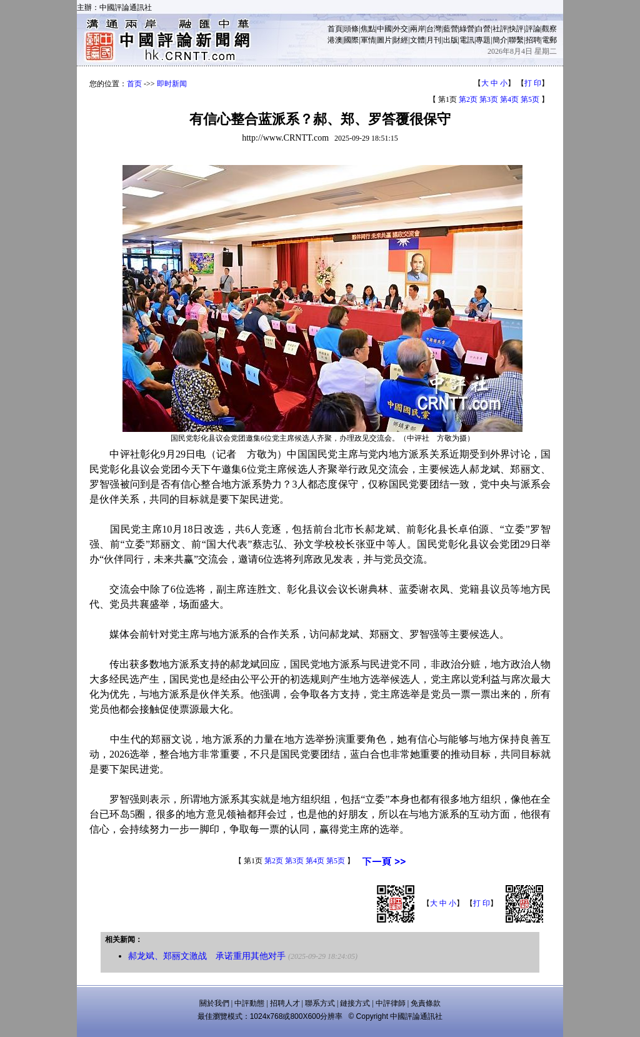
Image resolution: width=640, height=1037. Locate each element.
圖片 (384, 40)
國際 (351, 40)
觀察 (549, 28)
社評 (500, 28)
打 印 (532, 83)
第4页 (509, 99)
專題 (483, 40)
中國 (384, 28)
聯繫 (516, 40)
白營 (483, 28)
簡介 (500, 40)
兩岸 (417, 28)
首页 (134, 83)
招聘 (533, 40)
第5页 (530, 99)
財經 (400, 40)
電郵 (549, 40)
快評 (516, 28)
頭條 (351, 28)
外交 (400, 28)
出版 (450, 40)
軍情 (368, 40)
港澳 (335, 40)
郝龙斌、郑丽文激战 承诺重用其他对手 (207, 956)
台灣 (433, 28)
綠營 (466, 28)
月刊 (433, 40)
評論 (533, 28)
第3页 (488, 99)
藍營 (450, 28)
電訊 (466, 40)
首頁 (335, 28)
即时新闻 (172, 83)
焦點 (368, 28)
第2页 (468, 99)
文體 (417, 40)
